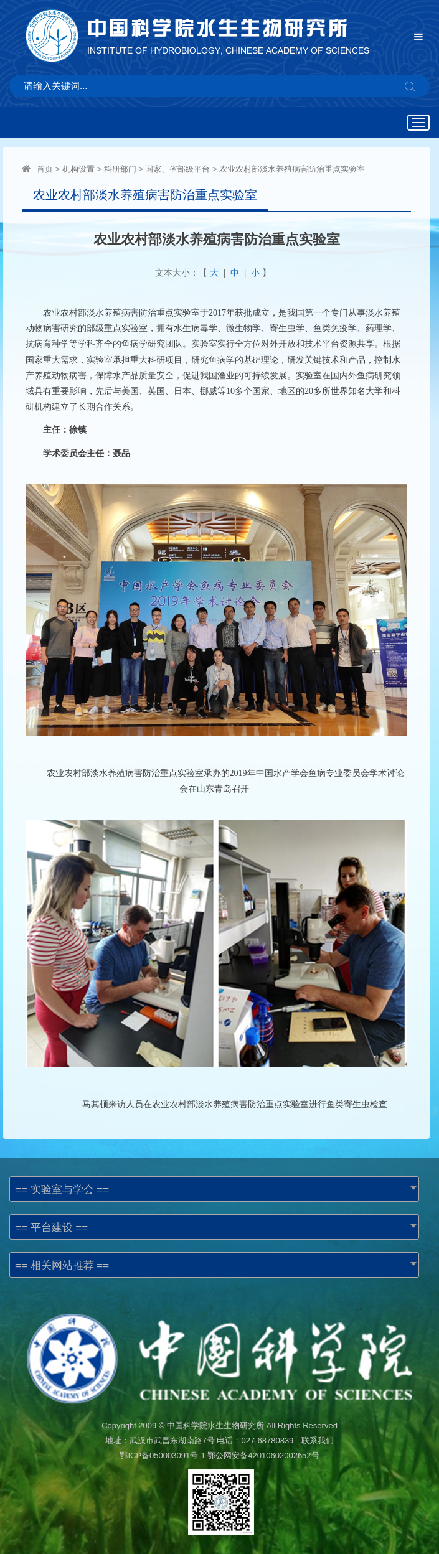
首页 (45, 169)
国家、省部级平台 (177, 169)
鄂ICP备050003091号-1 (162, 1455)
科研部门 (120, 169)
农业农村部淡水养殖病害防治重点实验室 (292, 169)
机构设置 (78, 169)
